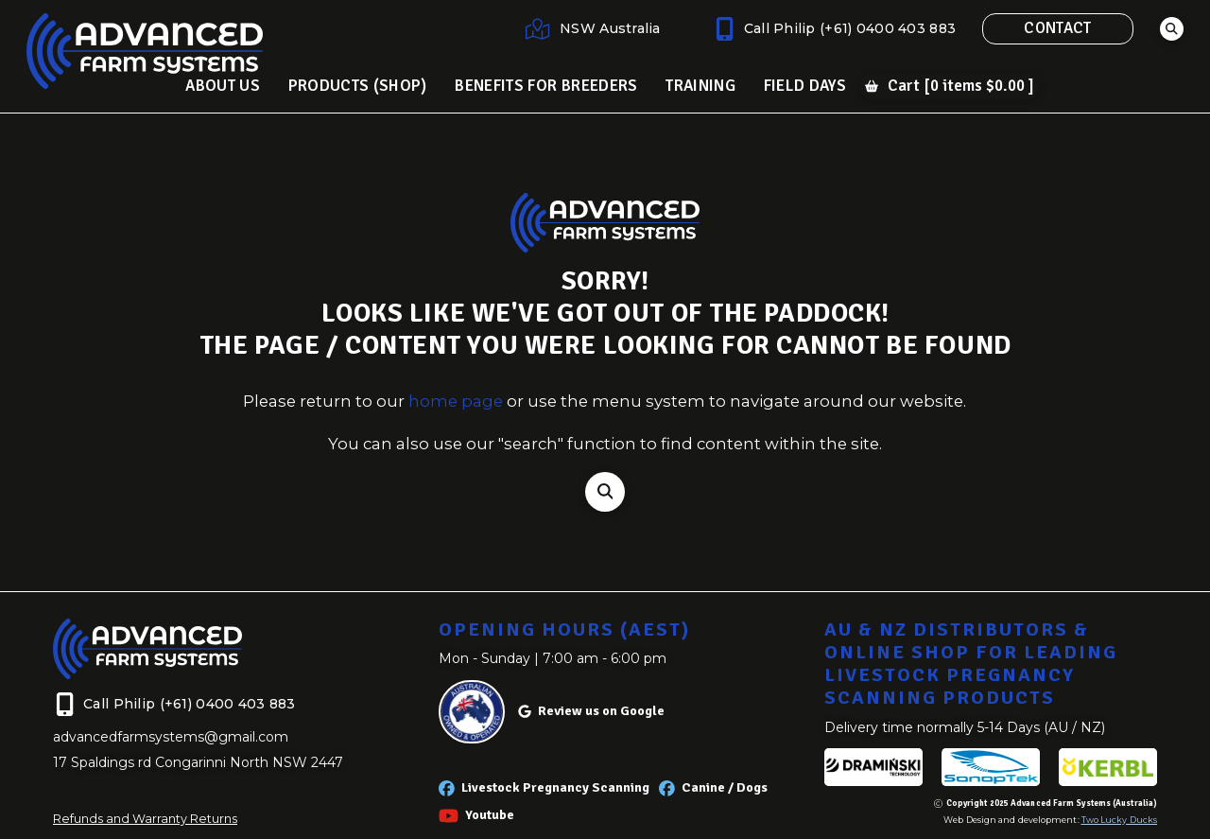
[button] (1172, 29)
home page (455, 401)
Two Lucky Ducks (1119, 819)
